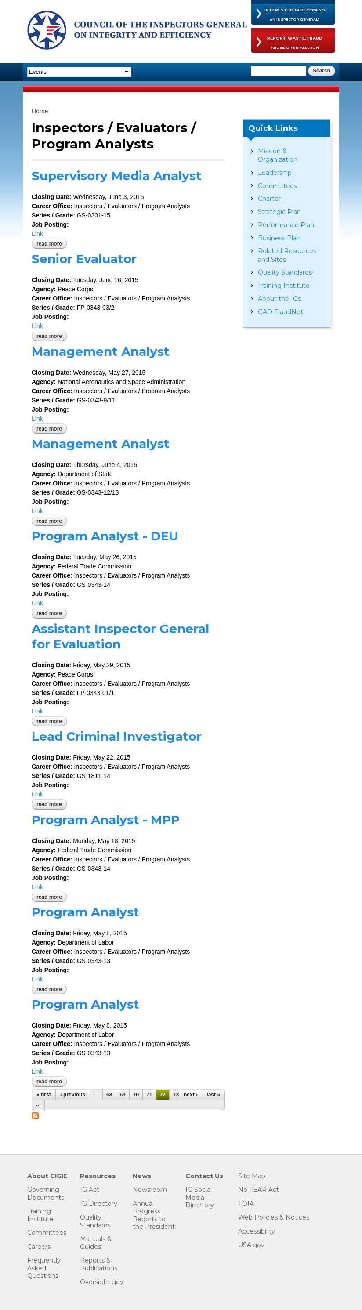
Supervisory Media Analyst (117, 175)
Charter (269, 199)
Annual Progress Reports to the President (154, 1215)
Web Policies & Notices (273, 1217)
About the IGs (279, 299)
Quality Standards (285, 272)
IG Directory (98, 1204)
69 (122, 1095)
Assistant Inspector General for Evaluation (120, 636)
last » (213, 1095)
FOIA (246, 1204)
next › (191, 1095)
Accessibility (256, 1231)
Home (40, 111)
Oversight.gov (101, 1282)
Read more (51, 244)
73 (176, 1095)
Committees (277, 186)
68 (109, 1095)
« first (43, 1095)
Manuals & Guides (96, 1243)
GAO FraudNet (280, 312)
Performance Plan (286, 225)
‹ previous (72, 1095)
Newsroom (150, 1190)
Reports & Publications (98, 1264)
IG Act (89, 1190)
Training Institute (284, 286)
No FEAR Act (258, 1190)
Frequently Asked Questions (44, 1268)
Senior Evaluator (84, 258)
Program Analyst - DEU (105, 535)
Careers (39, 1247)
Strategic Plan (279, 212)
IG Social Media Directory (199, 1197)
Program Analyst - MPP (106, 819)
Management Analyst (101, 351)
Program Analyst (85, 912)
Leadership (275, 173)
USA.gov (251, 1245)
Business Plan (279, 238)
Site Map (251, 1176)
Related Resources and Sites (287, 255)
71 (149, 1095)
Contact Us (204, 1176)
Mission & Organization (277, 155)
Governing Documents (45, 1193)
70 (136, 1095)
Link (37, 233)
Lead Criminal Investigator (117, 736)
